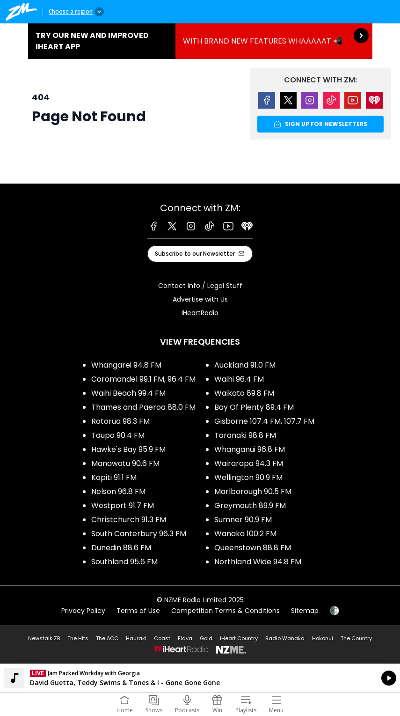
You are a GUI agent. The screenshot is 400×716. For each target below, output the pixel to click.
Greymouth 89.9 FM (250, 505)
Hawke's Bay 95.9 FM (128, 449)
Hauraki (136, 638)
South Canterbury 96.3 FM (138, 533)
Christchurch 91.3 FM (128, 519)
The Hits (77, 638)
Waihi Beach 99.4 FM (128, 393)
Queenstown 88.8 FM (252, 547)
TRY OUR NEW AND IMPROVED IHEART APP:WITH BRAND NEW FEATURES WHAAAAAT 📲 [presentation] (200, 41)
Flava (185, 638)
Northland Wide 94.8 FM (257, 561)
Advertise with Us (200, 299)
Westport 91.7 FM (122, 505)
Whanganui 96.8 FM (249, 449)
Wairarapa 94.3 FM (248, 463)
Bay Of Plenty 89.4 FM (254, 407)
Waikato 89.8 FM (244, 393)
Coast (162, 638)
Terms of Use (138, 610)
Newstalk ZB (44, 638)
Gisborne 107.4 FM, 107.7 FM (264, 421)
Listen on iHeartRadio (200, 678)
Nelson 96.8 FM (118, 491)
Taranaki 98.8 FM (245, 435)
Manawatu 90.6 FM (125, 463)
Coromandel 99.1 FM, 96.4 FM (143, 379)
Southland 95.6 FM (124, 561)
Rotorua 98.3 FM (120, 421)
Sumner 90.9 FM (243, 519)
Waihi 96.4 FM (239, 379)
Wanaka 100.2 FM (245, 533)
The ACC (107, 638)
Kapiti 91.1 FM (114, 477)
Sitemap (305, 610)
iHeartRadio (200, 312)
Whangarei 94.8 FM (126, 365)
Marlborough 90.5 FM (252, 491)
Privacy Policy (83, 610)
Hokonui (322, 638)
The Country (356, 638)
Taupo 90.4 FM (118, 435)
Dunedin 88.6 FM (121, 547)
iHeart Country (239, 638)
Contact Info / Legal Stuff (200, 285)
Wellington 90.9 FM (248, 477)
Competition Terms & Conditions (225, 610)
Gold (206, 638)
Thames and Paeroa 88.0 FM (143, 407)
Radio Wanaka (285, 638)
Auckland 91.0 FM (245, 365)
